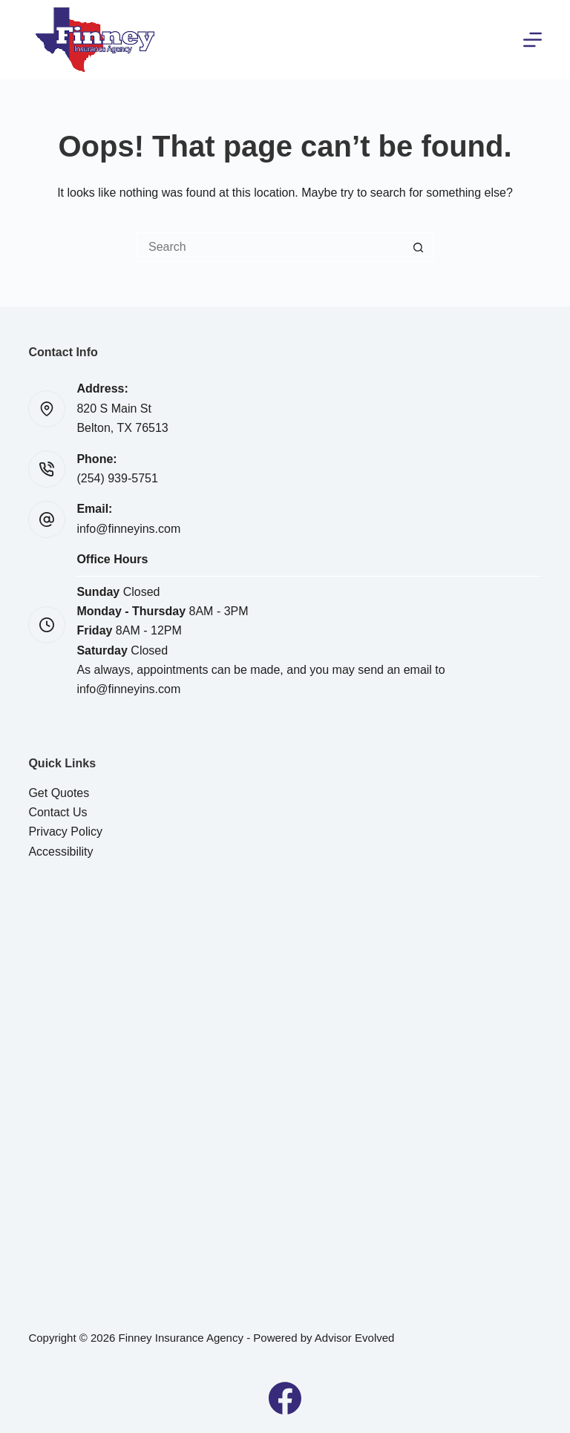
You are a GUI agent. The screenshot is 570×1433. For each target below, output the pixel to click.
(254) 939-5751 (116, 478)
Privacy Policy (65, 831)
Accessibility (60, 851)
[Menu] (532, 39)
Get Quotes (58, 793)
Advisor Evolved (355, 1337)
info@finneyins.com (128, 528)
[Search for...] (270, 247)
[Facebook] (285, 1398)
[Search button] (418, 247)
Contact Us (57, 812)
